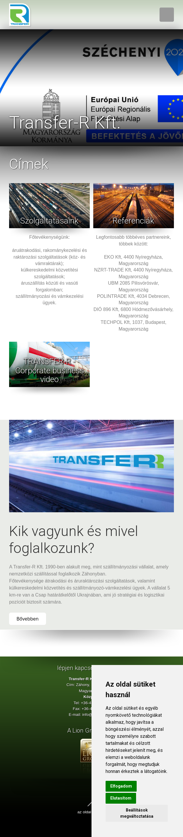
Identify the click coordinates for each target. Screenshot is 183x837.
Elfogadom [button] (121, 786)
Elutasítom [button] (120, 798)
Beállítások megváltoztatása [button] (136, 813)
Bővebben (27, 619)
